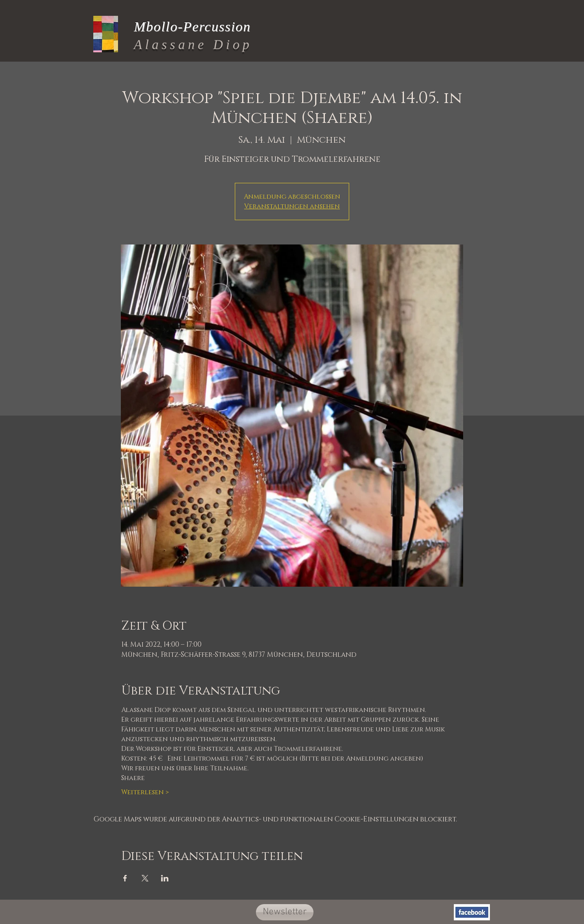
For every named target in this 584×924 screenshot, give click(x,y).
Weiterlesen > (145, 792)
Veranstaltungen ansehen (292, 206)
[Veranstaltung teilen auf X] (145, 878)
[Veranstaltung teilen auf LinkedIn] (165, 878)
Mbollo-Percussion (192, 26)
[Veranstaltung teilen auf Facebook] (125, 878)
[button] (284, 912)
